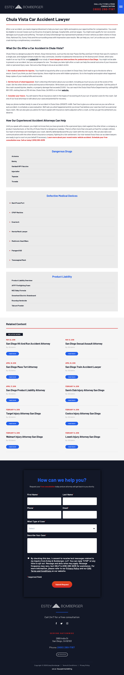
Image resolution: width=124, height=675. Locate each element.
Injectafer (15, 171)
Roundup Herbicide (19, 300)
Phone (30, 508)
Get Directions (62, 654)
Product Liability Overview (22, 280)
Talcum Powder (18, 305)
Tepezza (15, 176)
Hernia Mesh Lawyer (19, 231)
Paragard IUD (17, 250)
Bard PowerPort (18, 203)
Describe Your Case (36, 535)
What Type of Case (36, 521)
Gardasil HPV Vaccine (20, 166)
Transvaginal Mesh (19, 260)
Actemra (15, 156)
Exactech (15, 222)
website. (65, 90)
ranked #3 (33, 59)
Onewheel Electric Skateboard (24, 295)
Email (66, 508)
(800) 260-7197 (104, 9)
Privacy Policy (72, 568)
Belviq (14, 161)
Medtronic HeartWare (20, 241)
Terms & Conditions (70, 665)
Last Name (68, 495)
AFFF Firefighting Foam (21, 285)
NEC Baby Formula (19, 290)
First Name (32, 495)
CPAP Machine (17, 212)
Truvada (15, 181)
